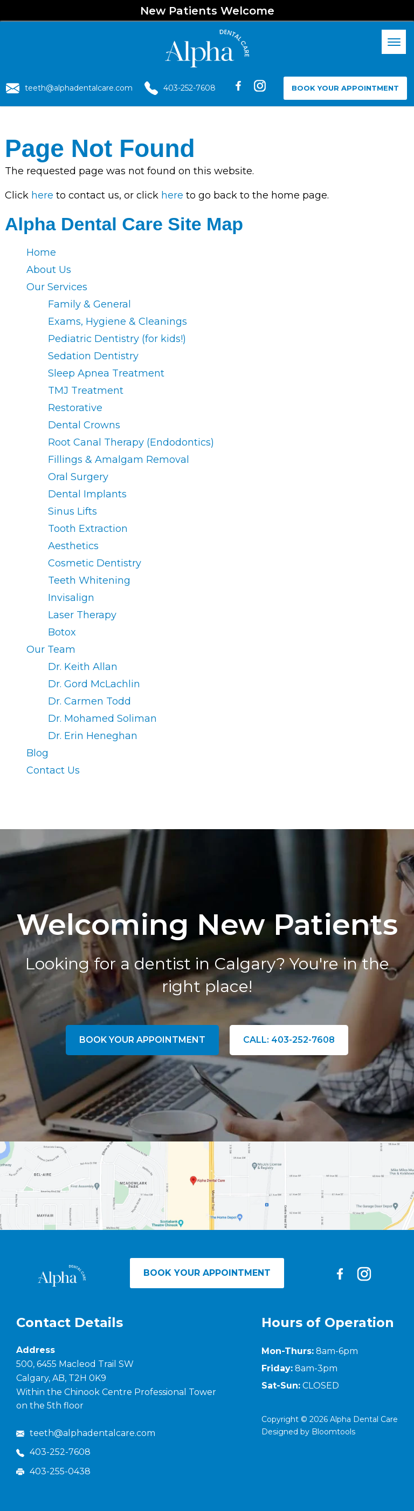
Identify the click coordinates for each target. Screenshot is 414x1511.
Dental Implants (87, 494)
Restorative (75, 408)
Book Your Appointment (345, 88)
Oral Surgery (78, 477)
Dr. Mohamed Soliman (102, 718)
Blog (37, 753)
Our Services (56, 287)
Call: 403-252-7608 (289, 1040)
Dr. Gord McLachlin (94, 684)
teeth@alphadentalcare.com (69, 88)
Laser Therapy (82, 615)
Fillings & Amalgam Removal (118, 460)
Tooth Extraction (88, 529)
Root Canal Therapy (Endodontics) (131, 442)
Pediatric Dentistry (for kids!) (117, 339)
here (42, 195)
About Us (48, 270)
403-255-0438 (53, 1471)
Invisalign (71, 598)
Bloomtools (333, 1432)
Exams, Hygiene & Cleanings (117, 321)
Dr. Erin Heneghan (92, 736)
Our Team (50, 649)
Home (41, 252)
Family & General (89, 304)
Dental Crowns (84, 425)
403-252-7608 (180, 88)
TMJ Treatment (85, 390)
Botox (62, 632)
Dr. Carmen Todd (89, 701)
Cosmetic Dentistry (94, 563)
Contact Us (53, 770)
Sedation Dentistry (93, 356)
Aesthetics (73, 546)
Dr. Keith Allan (83, 667)
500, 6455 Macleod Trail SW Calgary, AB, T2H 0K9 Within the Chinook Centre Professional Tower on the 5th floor (116, 1385)
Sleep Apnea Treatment (106, 373)
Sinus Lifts (72, 511)
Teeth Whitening (89, 580)
